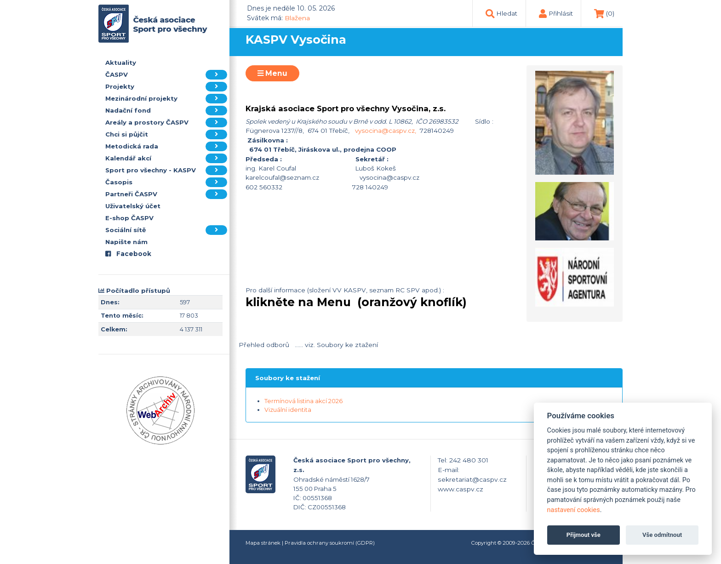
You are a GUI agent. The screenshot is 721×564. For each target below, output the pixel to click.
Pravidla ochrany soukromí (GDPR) (330, 543)
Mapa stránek (263, 543)
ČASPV (166, 75)
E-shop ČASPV (129, 218)
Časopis (166, 182)
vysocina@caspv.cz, (385, 130)
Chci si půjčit (166, 134)
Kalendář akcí (166, 158)
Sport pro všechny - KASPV (166, 170)
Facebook (128, 253)
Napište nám (126, 241)
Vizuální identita (287, 409)
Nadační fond (166, 110)
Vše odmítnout (662, 534)
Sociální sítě (166, 230)
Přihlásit (561, 13)
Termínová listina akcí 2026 (303, 401)
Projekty (166, 86)
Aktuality (120, 62)
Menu (272, 73)
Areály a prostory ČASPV (166, 122)
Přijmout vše (583, 534)
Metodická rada (166, 146)
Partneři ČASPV (166, 194)
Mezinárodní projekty (166, 98)
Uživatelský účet (132, 206)
